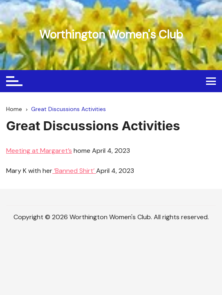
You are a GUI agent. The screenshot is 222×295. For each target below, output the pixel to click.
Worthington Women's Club (111, 34)
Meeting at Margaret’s (39, 150)
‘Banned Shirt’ (74, 170)
